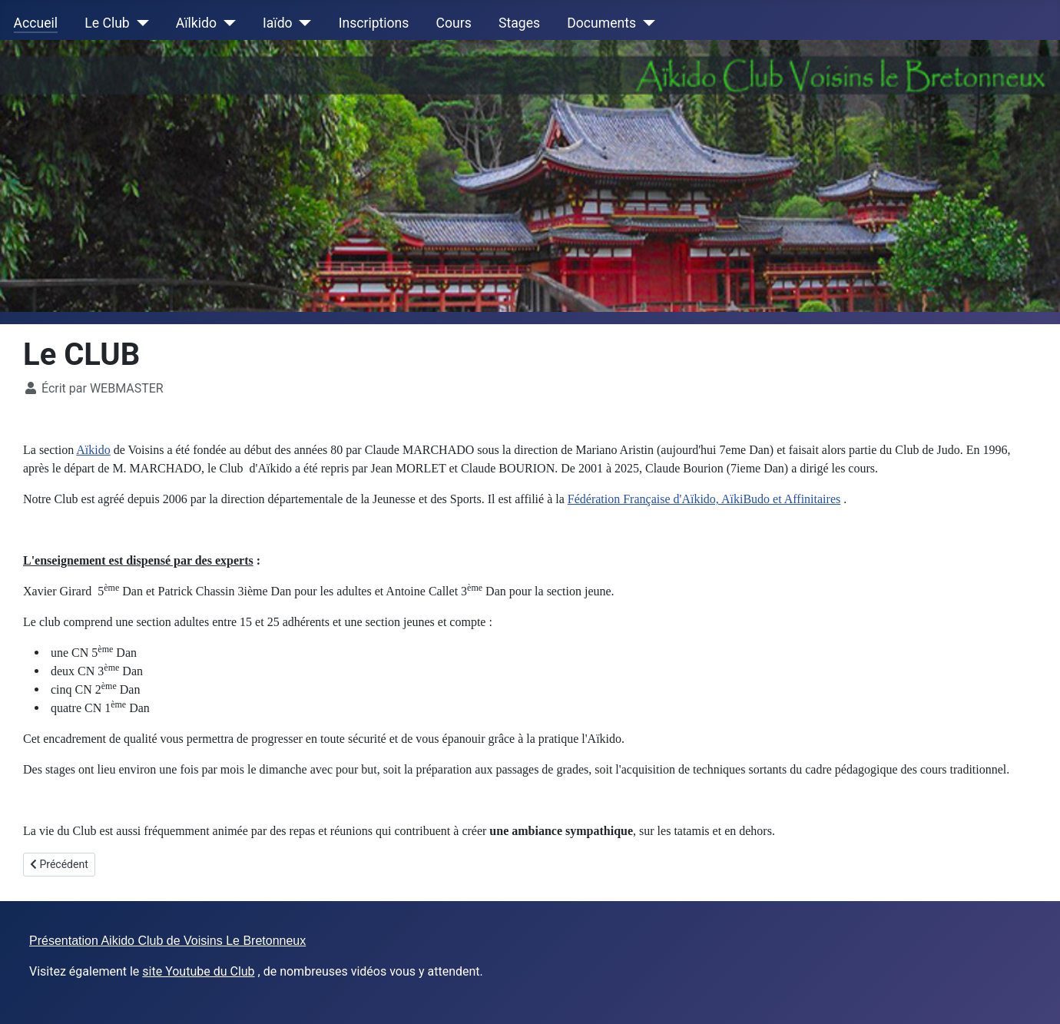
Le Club (106, 23)
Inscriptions (374, 23)
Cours (454, 23)
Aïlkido (196, 23)
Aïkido (93, 449)
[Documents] (645, 23)
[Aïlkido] (226, 23)
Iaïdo (278, 23)
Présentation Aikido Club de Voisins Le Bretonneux (167, 940)
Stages (519, 23)
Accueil (36, 23)
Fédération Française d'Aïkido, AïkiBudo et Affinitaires (704, 498)
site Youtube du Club (198, 971)
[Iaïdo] (302, 23)
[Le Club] (139, 23)
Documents (601, 23)
